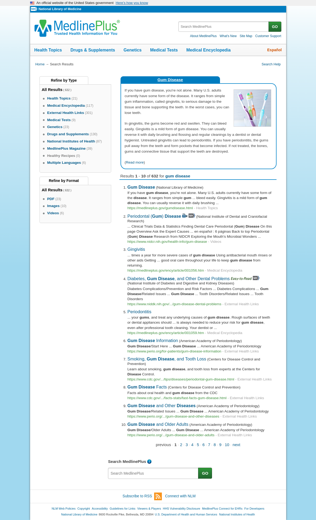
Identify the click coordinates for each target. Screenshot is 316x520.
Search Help (271, 64)
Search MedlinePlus (127, 461)
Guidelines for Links (122, 508)
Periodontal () (154, 216)
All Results (52, 89)
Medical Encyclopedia (208, 50)
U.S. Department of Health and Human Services (186, 514)
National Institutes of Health (237, 514)
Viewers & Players (149, 508)
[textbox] (223, 26)
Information (152, 340)
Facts (147, 386)
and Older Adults (158, 424)
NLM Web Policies (64, 508)
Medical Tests (164, 50)
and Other (161, 405)
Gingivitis (136, 249)
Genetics (132, 50)
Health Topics (48, 50)
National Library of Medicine (59, 9)
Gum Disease (170, 79)
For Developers (254, 508)
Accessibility (100, 508)
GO (275, 27)
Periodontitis (139, 311)
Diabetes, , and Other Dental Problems (178, 278)
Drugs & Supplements (92, 50)
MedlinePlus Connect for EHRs (222, 508)
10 (227, 444)
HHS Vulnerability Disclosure (181, 508)
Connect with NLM (180, 496)
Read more (135, 162)
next (236, 444)
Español (274, 50)
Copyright (83, 508)
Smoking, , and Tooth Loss (166, 358)
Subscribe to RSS (142, 496)
